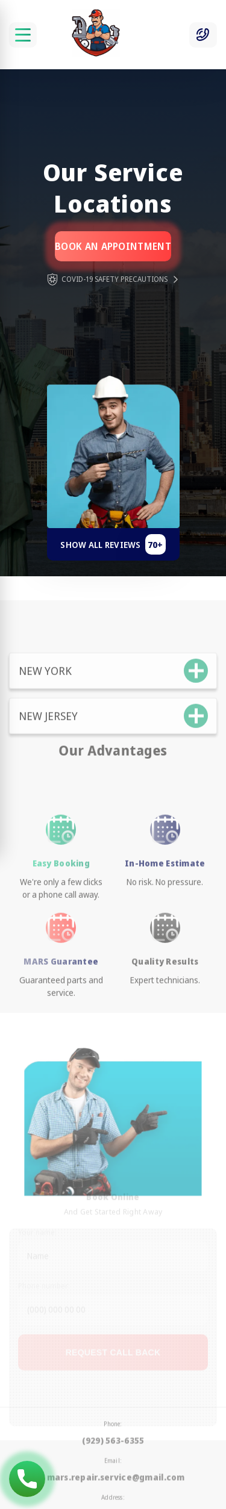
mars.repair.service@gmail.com (116, 1457)
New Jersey (48, 734)
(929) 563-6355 (113, 1421)
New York (45, 689)
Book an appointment (113, 246)
